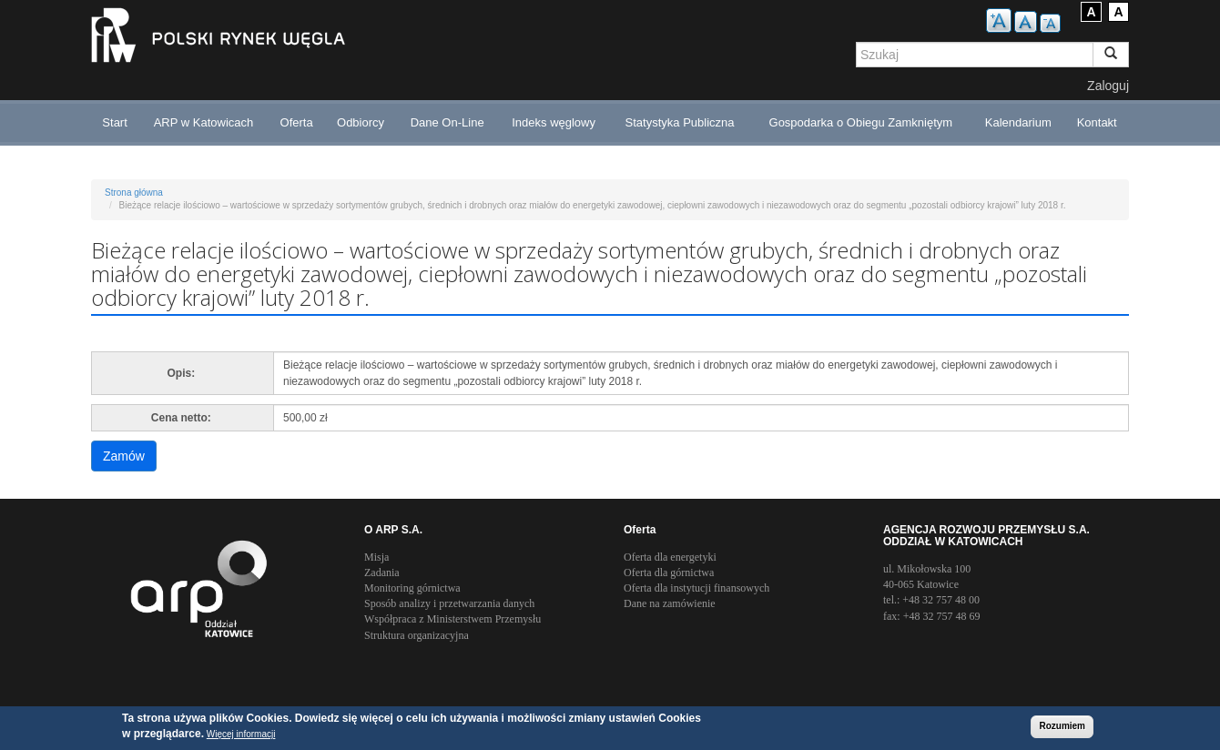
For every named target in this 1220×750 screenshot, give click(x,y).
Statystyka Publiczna (680, 122)
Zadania (382, 572)
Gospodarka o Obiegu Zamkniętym (861, 122)
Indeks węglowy (553, 122)
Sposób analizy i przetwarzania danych (449, 603)
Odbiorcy (360, 122)
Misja (376, 557)
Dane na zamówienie (670, 603)
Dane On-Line (447, 122)
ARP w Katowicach (204, 122)
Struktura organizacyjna (416, 635)
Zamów (124, 456)
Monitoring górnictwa (412, 588)
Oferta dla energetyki (670, 557)
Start (114, 122)
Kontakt (1097, 122)
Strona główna (134, 193)
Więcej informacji (241, 735)
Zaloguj (1108, 85)
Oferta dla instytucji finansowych (696, 588)
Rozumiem (1062, 728)
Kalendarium (1018, 122)
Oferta (296, 122)
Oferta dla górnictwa (669, 572)
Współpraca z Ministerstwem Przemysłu (452, 619)
